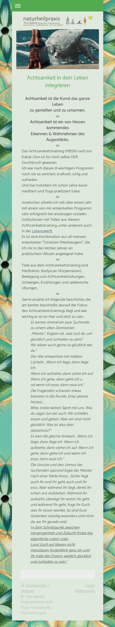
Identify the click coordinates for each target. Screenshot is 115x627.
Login (90, 585)
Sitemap (27, 591)
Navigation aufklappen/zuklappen (57, 5)
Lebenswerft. (42, 231)
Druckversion (34, 585)
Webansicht (85, 591)
